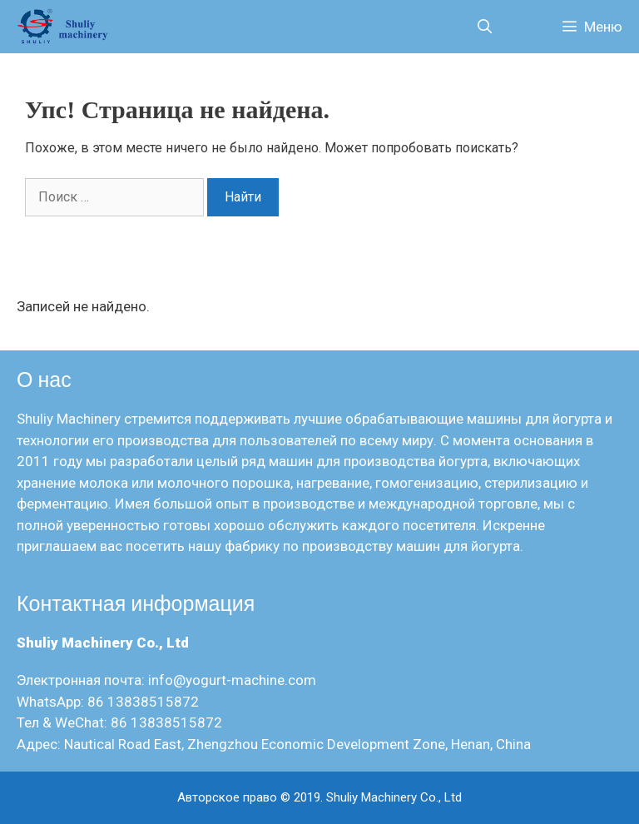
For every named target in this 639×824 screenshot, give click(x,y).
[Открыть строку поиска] (484, 26)
